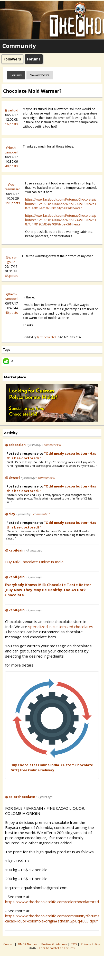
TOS (74, 944)
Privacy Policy (91, 944)
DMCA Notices (28, 944)
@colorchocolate (20, 796)
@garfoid (11, 110)
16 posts (11, 124)
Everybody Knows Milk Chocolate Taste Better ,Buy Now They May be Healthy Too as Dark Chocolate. (48, 589)
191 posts (12, 203)
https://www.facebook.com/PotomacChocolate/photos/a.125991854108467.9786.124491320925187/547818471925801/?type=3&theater (60, 203)
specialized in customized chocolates (61, 626)
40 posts (11, 166)
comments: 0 (52, 445)
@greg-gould (11, 259)
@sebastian (15, 444)
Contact (9, 944)
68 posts (11, 276)
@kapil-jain (15, 550)
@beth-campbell (11, 150)
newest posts (39, 75)
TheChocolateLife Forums (56, 948)
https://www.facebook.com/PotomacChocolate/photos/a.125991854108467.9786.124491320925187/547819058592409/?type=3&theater (60, 219)
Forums (16, 75)
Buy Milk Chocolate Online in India (34, 561)
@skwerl (12, 477)
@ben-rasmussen (13, 186)
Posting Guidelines (54, 944)
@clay (10, 514)
